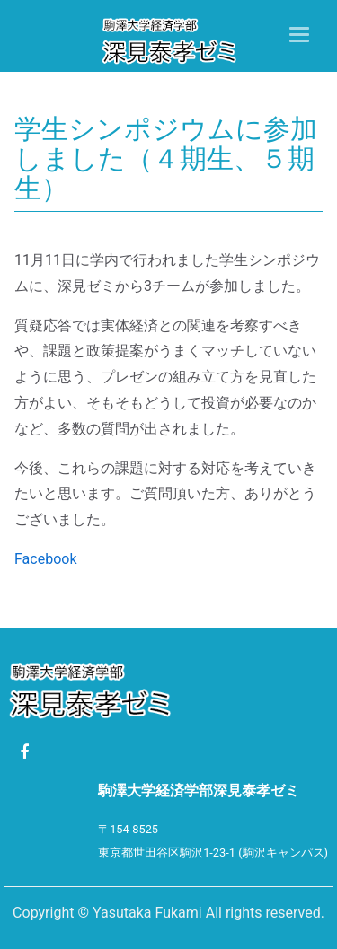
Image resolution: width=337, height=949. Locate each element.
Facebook (45, 558)
